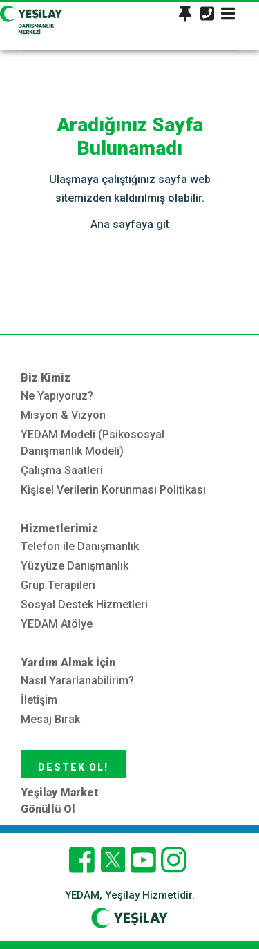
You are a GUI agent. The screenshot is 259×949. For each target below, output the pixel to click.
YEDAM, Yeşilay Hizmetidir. (130, 895)
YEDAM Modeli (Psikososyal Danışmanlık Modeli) (92, 443)
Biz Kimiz (45, 377)
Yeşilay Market (60, 792)
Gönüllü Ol (48, 809)
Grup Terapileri (58, 585)
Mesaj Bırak (50, 719)
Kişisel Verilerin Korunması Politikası (113, 489)
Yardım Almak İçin (68, 662)
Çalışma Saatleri (62, 470)
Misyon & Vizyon (63, 415)
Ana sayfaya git (129, 224)
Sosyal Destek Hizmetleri (84, 604)
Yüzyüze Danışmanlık (74, 565)
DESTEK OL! (73, 767)
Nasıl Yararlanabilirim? (77, 680)
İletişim (39, 699)
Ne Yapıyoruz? (57, 395)
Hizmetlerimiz (59, 528)
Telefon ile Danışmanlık (80, 546)
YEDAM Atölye (57, 623)
